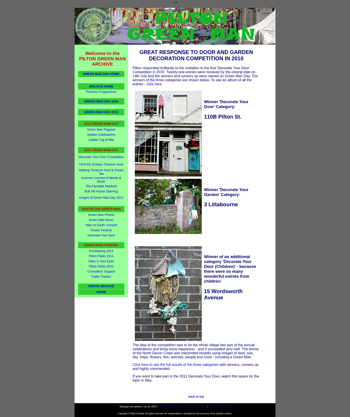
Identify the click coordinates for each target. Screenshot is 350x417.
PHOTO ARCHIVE (101, 286)
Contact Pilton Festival (219, 406)
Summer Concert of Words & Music (101, 179)
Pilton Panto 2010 (101, 266)
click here (154, 84)
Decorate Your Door (101, 235)
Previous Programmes (101, 92)
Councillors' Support (101, 271)
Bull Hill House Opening (101, 191)
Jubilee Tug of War (101, 140)
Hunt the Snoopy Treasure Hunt (101, 164)
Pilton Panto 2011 (101, 256)
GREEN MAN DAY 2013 (101, 112)
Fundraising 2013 (101, 251)
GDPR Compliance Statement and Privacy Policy (182, 406)
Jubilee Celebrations (101, 134)
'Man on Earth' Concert (101, 225)
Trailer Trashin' (101, 276)
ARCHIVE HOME (101, 86)
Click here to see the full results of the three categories (176, 365)
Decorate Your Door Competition (101, 157)
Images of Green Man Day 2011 (101, 197)
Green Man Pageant (101, 129)
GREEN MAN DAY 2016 (101, 101)
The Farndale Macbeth (101, 186)
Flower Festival (101, 230)
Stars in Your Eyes (101, 261)
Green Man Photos (101, 215)
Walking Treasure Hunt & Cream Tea (101, 171)
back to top (196, 396)
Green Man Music (101, 220)
